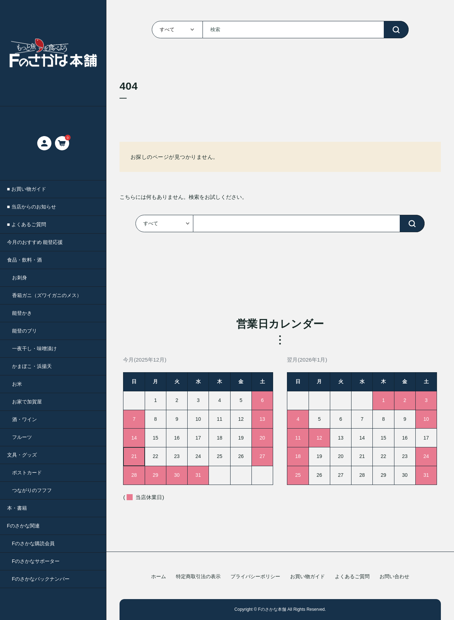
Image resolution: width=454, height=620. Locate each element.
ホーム (158, 576)
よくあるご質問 (352, 576)
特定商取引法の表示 (198, 576)
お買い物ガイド (307, 576)
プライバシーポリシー (255, 576)
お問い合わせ (394, 576)
